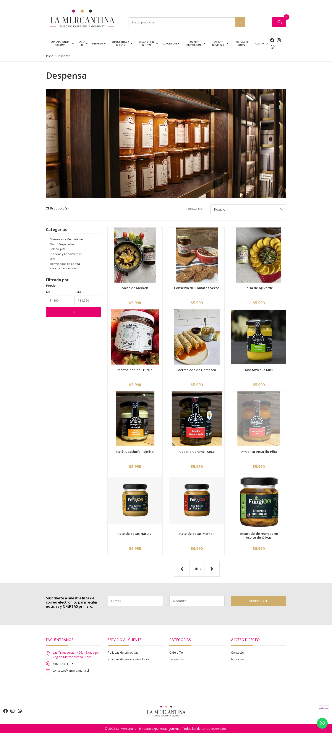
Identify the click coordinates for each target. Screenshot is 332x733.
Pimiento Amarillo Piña (259, 451)
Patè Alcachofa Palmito (135, 451)
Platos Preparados (62, 244)
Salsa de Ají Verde (259, 288)
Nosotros (238, 659)
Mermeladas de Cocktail (65, 264)
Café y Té (82, 43)
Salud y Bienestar (218, 43)
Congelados (169, 43)
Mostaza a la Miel (259, 370)
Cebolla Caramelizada (196, 451)
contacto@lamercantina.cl (70, 670)
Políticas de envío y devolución (129, 659)
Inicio (49, 56)
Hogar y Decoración (193, 43)
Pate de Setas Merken (196, 533)
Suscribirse (258, 601)
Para (77, 292)
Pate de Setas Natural (134, 533)
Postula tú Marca (242, 43)
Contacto (261, 43)
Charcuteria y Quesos (120, 43)
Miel (52, 259)
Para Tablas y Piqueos (64, 268)
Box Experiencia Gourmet (60, 43)
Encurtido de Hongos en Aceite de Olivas (259, 535)
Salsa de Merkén (135, 288)
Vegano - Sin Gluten (146, 43)
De (48, 292)
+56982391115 (62, 664)
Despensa (98, 43)
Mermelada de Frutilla (135, 370)
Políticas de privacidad (123, 652)
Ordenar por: (194, 209)
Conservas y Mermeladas (66, 239)
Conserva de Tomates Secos (197, 288)
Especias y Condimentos (66, 254)
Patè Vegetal (58, 249)
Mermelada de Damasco (196, 370)
